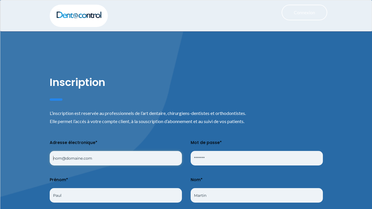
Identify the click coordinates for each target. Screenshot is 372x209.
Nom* (197, 180)
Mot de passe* (206, 142)
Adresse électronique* (73, 142)
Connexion (304, 12)
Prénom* (59, 180)
